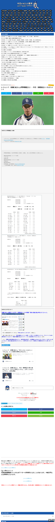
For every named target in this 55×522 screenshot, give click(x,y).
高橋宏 (33, 10)
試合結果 (50, 19)
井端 (48, 21)
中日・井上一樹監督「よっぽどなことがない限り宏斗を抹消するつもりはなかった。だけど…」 (17, 65)
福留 (6, 25)
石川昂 (43, 10)
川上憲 (6, 23)
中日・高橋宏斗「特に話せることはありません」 (9, 63)
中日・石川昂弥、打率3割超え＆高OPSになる (8, 67)
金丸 (36, 10)
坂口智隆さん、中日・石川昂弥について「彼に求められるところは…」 (13, 43)
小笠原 (30, 12)
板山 (6, 17)
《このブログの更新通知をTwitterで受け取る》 (27, 398)
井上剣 (39, 19)
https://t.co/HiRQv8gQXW (20, 163)
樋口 (30, 21)
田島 (38, 30)
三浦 (42, 19)
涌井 (47, 12)
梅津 (44, 12)
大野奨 (45, 30)
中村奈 (35, 19)
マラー (28, 25)
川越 (24, 25)
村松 (12, 12)
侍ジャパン (44, 21)
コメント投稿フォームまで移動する (8, 467)
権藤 (10, 25)
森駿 (20, 19)
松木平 (17, 17)
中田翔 (23, 12)
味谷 (49, 23)
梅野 (27, 17)
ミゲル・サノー (15, 30)
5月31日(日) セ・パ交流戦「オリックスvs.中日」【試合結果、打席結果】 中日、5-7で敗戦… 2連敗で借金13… (20, 36)
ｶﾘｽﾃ (38, 17)
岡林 (8, 12)
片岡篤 (3, 25)
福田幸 (49, 17)
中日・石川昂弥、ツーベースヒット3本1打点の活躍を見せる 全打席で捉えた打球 (15, 51)
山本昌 (10, 23)
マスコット (41, 25)
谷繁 (21, 23)
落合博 (41, 17)
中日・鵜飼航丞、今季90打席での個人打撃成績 (9, 79)
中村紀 (34, 21)
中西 (40, 10)
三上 (10, 30)
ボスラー (32, 25)
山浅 (20, 17)
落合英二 (14, 10)
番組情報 (25, 10)
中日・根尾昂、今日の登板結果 (6, 49)
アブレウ (46, 25)
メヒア (10, 17)
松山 (50, 10)
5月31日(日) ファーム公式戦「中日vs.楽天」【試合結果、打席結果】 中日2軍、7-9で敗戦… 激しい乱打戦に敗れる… (21, 39)
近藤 (35, 23)
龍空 (41, 12)
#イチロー (43, 138)
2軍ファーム (20, 10)
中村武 (25, 23)
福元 (17, 19)
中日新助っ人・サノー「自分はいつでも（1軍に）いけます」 (11, 56)
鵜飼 (26, 12)
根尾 (29, 10)
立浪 (2, 12)
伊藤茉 (46, 19)
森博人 (45, 23)
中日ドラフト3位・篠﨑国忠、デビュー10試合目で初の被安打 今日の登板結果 (14, 58)
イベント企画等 (25, 21)
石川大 (6, 30)
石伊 (24, 19)
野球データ (38, 21)
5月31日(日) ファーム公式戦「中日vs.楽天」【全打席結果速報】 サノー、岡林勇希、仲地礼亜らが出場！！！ (20, 54)
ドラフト (8, 21)
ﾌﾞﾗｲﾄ (34, 12)
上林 (2, 17)
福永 (15, 12)
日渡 (32, 23)
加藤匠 (45, 17)
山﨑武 (14, 23)
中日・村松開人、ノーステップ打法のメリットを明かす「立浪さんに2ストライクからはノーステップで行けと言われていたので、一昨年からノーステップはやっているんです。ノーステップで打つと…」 (27, 47)
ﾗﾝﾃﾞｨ (37, 25)
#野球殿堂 (48, 138)
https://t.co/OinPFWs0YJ (8, 139)
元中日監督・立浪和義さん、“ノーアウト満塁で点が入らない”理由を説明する (14, 70)
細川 (47, 10)
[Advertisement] (18, 437)
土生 (38, 23)
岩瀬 (13, 25)
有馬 (31, 19)
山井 (41, 30)
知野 (30, 17)
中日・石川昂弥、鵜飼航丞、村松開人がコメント (9, 72)
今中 (28, 23)
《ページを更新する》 (27, 480)
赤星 (48, 30)
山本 (24, 17)
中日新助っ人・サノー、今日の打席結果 (7, 74)
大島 (50, 12)
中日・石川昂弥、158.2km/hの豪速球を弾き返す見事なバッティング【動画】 (14, 53)
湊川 (52, 30)
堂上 (35, 30)
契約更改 (21, 30)
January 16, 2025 (18, 141)
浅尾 (50, 25)
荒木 (2, 23)
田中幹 (19, 12)
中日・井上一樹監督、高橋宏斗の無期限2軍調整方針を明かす (11, 37)
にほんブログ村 (24, 395)
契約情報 (3, 21)
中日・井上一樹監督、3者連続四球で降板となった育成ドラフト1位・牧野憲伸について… (16, 60)
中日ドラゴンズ (14, 21)
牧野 (2, 30)
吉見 (51, 21)
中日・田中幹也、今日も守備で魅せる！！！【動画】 (10, 77)
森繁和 (17, 25)
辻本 (37, 12)
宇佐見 (34, 17)
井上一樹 (9, 10)
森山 (41, 23)
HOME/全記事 (4, 10)
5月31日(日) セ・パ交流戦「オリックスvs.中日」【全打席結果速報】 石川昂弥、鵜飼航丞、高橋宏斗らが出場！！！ (21, 41)
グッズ (19, 21)
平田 (25, 30)
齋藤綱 (14, 19)
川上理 (21, 25)
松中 (28, 30)
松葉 (13, 17)
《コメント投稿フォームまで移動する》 (27, 399)
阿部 (31, 30)
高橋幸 (27, 19)
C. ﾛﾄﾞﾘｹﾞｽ (9, 19)
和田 (18, 23)
